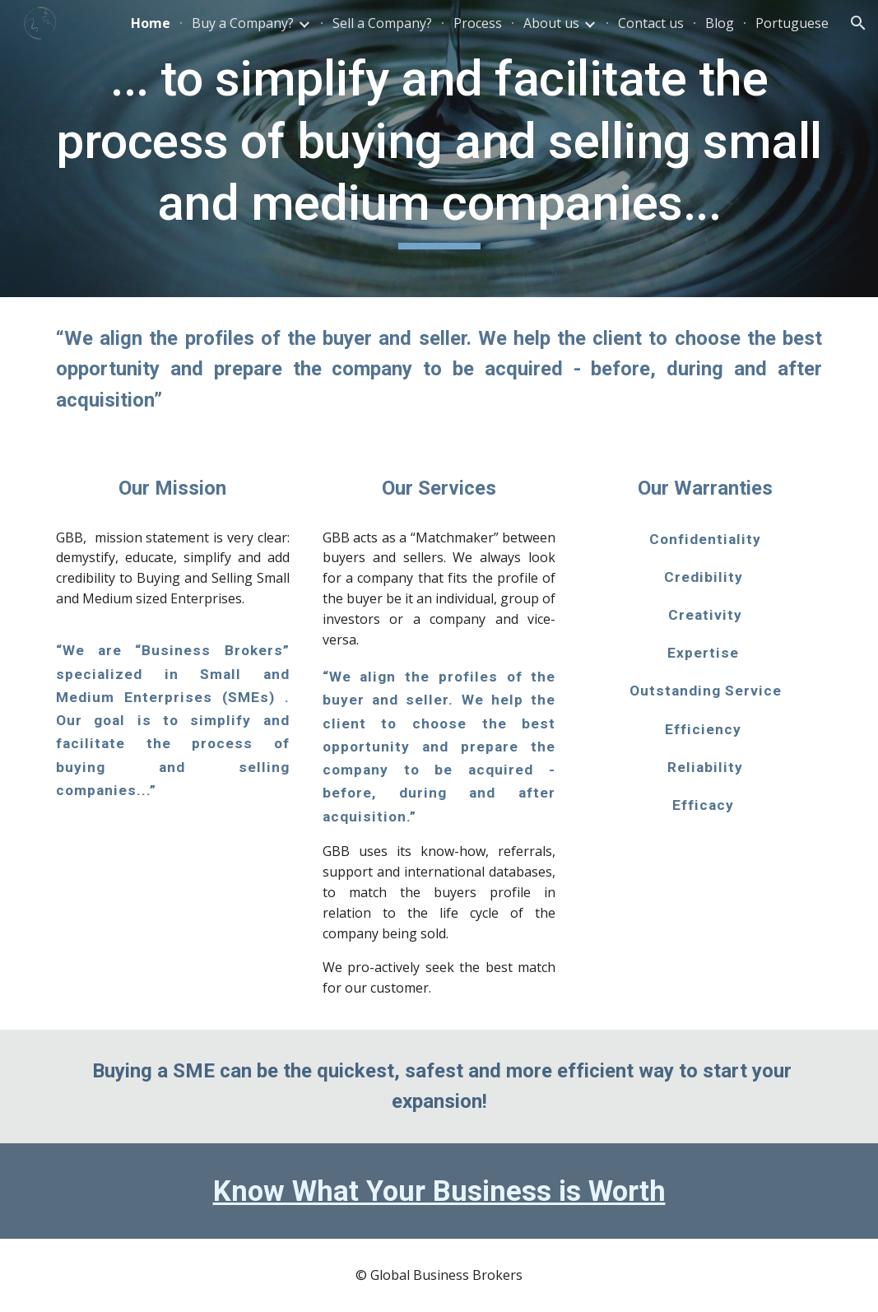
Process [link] (477, 23)
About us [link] (551, 23)
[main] (439, 148)
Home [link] (150, 23)
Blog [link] (719, 23)
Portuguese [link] (792, 23)
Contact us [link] (651, 23)
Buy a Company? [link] (243, 23)
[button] (858, 23)
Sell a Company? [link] (382, 23)
